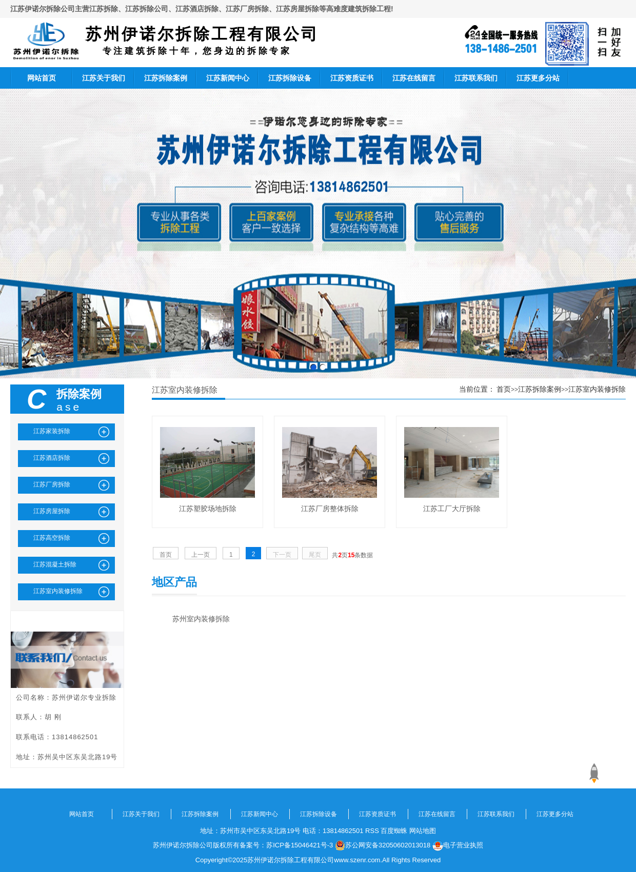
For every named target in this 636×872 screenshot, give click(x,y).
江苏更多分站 (538, 78)
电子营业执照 (457, 845)
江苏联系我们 (476, 78)
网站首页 (41, 78)
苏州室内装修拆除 (201, 619)
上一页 (200, 554)
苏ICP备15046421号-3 (299, 845)
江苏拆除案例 (165, 78)
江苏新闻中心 (227, 78)
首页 (503, 389)
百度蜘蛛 (394, 831)
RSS (372, 831)
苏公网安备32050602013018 (382, 845)
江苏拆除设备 (289, 78)
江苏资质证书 (351, 78)
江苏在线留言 (413, 78)
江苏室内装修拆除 (597, 389)
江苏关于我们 (103, 78)
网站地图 (422, 831)
